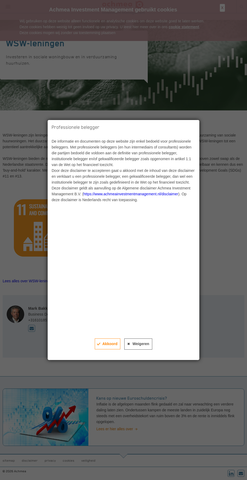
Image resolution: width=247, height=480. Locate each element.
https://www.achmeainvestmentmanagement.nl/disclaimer (130, 194)
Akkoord (109, 344)
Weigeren (141, 344)
